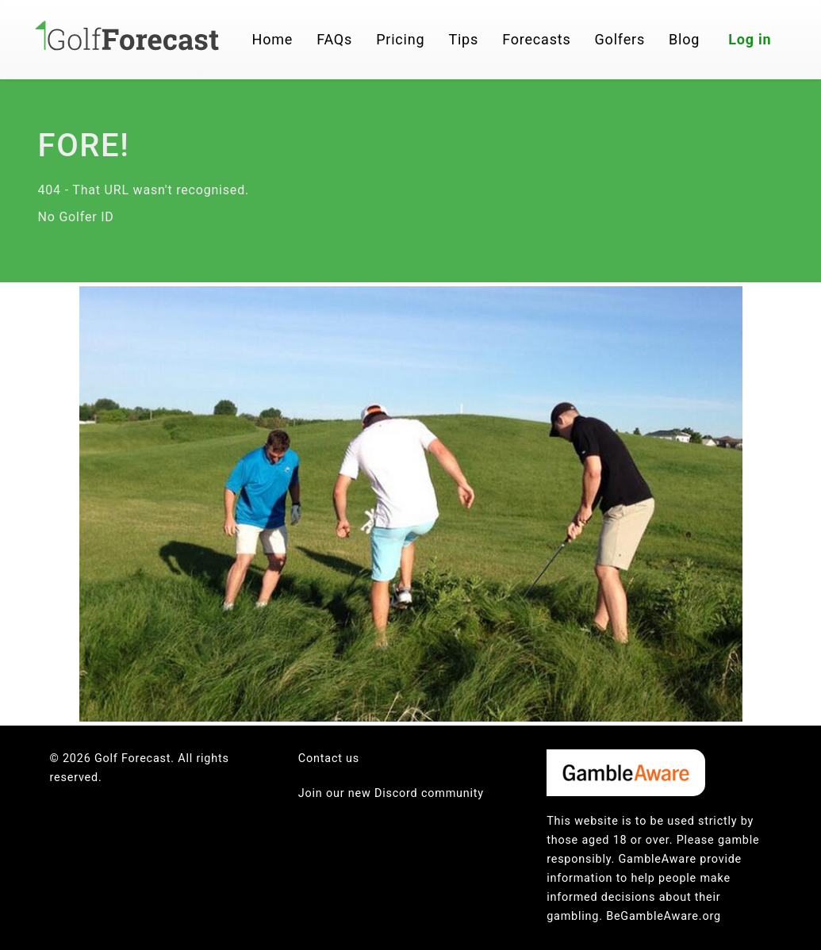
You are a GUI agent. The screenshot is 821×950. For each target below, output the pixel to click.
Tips (463, 39)
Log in (749, 39)
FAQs (334, 39)
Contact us (328, 758)
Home (272, 39)
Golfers (620, 39)
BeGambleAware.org (663, 916)
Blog (684, 39)
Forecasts (536, 39)
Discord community (429, 793)
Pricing (400, 39)
